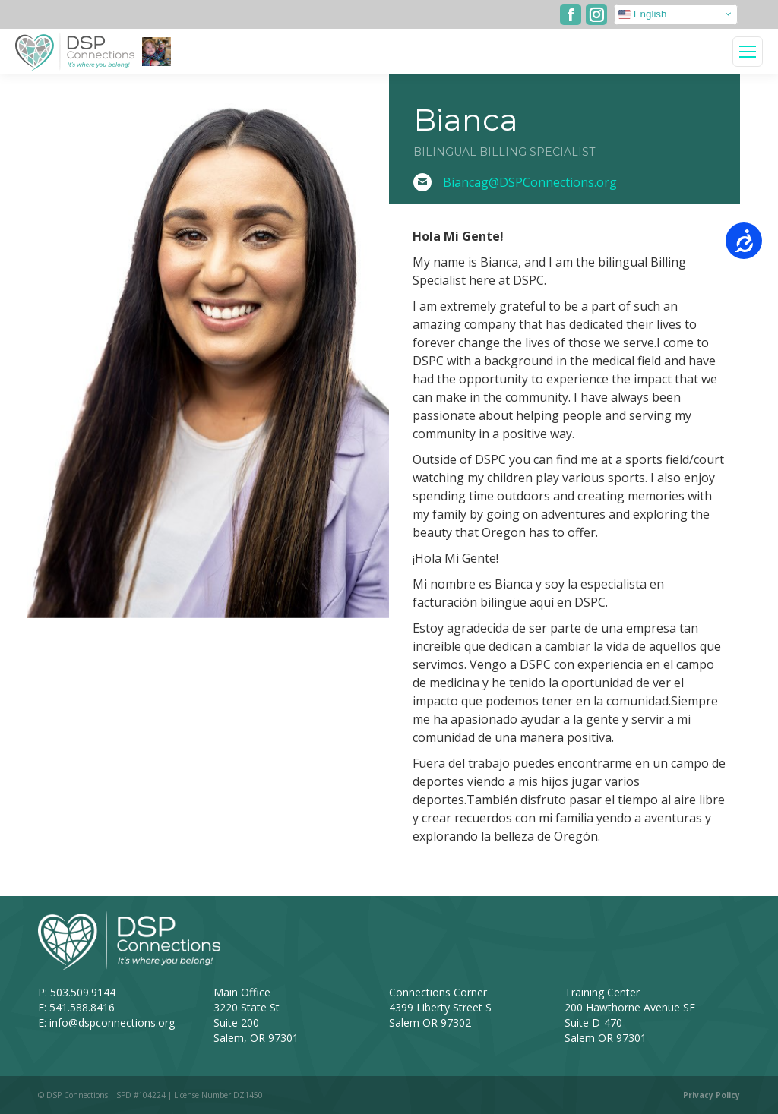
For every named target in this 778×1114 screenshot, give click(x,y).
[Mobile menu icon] (747, 51)
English (642, 14)
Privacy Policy (711, 1095)
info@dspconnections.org (112, 1022)
